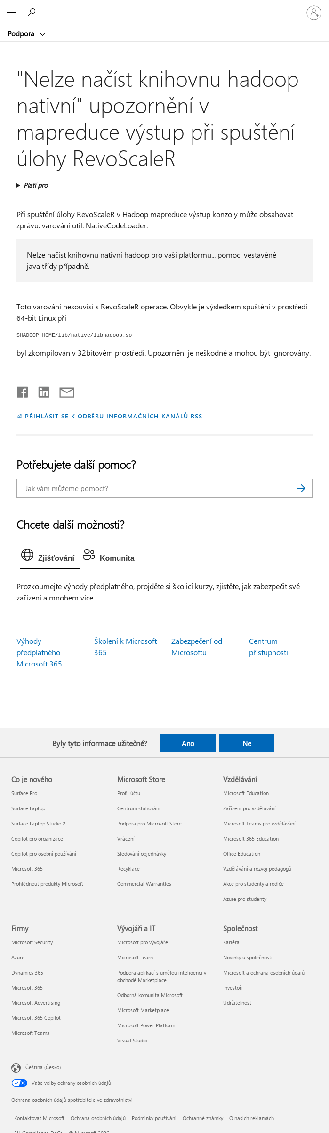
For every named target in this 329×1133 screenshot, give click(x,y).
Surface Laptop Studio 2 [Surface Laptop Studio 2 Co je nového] (38, 823)
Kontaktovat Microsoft (39, 1118)
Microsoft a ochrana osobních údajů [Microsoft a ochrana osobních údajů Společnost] (264, 972)
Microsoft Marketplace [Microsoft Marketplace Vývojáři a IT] (143, 1010)
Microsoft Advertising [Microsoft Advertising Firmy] (35, 1002)
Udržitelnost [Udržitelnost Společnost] (237, 1002)
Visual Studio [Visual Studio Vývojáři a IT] (132, 1040)
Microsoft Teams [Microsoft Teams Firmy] (30, 1032)
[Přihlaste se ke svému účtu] (314, 12)
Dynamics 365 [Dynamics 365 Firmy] (27, 972)
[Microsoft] (164, 7)
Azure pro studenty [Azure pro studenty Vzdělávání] (244, 898)
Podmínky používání (154, 1118)
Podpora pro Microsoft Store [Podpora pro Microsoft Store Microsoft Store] (149, 823)
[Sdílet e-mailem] (62, 390)
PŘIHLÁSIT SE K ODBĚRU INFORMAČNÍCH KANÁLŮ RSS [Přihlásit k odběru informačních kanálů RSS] (113, 416)
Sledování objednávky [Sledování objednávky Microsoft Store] (141, 853)
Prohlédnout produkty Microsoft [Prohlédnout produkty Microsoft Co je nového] (47, 883)
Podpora (22, 33)
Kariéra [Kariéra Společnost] (231, 942)
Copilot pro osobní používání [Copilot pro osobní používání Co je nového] (43, 853)
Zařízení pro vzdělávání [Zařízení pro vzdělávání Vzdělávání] (249, 808)
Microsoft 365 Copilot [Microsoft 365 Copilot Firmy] (36, 1017)
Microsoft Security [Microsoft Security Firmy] (32, 942)
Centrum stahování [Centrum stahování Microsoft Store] (138, 808)
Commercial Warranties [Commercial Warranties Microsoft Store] (144, 883)
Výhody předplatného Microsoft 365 (39, 652)
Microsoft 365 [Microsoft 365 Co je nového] (27, 868)
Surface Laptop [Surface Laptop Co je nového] (28, 808)
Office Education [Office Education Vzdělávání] (241, 853)
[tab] (50, 557)
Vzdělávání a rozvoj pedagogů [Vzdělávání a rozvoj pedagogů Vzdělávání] (257, 868)
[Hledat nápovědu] (33, 12)
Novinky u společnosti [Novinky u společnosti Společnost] (248, 957)
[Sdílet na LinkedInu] (40, 390)
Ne (246, 743)
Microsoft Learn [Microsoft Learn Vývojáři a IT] (135, 957)
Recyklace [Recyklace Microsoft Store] (128, 868)
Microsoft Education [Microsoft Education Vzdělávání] (246, 793)
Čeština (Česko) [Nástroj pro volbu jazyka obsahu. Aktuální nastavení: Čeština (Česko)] (43, 1067)
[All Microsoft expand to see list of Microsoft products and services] (11, 12)
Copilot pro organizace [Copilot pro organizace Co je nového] (37, 838)
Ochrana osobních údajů (98, 1118)
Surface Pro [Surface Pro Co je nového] (24, 793)
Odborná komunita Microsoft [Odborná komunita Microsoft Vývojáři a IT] (150, 995)
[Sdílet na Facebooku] (23, 390)
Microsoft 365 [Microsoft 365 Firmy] (27, 987)
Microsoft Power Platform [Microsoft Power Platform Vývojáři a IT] (146, 1025)
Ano (188, 743)
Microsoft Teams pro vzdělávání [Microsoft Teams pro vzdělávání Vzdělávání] (259, 823)
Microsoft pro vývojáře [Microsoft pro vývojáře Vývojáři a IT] (142, 942)
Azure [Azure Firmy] (17, 957)
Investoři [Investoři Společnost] (233, 987)
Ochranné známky (203, 1118)
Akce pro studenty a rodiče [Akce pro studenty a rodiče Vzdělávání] (253, 883)
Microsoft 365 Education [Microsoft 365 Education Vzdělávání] (251, 838)
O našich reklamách (251, 1118)
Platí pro (36, 185)
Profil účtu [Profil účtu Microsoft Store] (128, 793)
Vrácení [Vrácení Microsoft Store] (126, 838)
